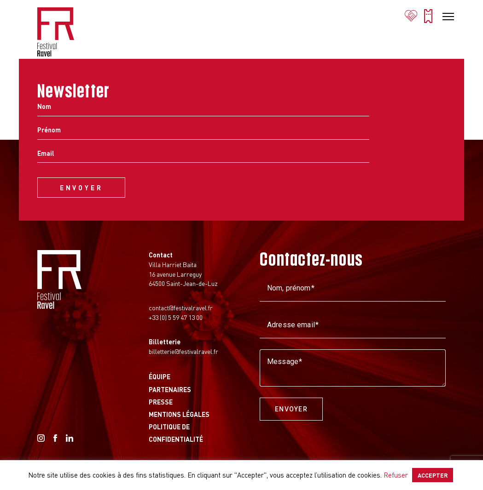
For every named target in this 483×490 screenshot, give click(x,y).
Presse (161, 402)
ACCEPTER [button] (433, 475)
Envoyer (291, 409)
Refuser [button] (396, 474)
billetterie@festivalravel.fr (183, 351)
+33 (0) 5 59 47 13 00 (176, 317)
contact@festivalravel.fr (181, 307)
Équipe (159, 376)
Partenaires (170, 389)
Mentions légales (179, 414)
